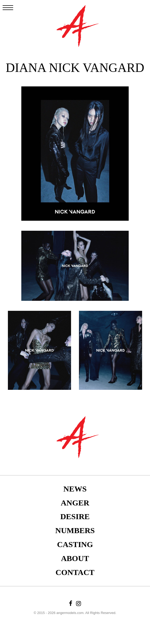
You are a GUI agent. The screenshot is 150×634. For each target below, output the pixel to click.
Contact (75, 572)
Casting (75, 544)
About (75, 558)
